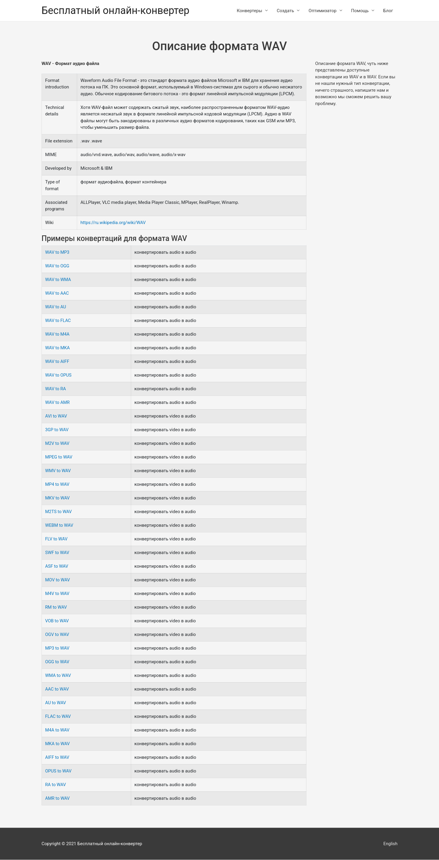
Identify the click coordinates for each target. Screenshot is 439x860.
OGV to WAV (57, 634)
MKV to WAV (57, 498)
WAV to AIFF (57, 361)
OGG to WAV (57, 662)
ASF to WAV (57, 566)
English (390, 843)
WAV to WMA (58, 280)
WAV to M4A (57, 334)
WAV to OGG (57, 266)
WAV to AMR (57, 402)
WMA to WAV (58, 675)
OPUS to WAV (58, 771)
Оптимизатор (322, 10)
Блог (388, 10)
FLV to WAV (56, 539)
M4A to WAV (57, 730)
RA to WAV (55, 785)
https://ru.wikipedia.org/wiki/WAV (113, 223)
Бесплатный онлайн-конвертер (117, 10)
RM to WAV (56, 607)
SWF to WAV (57, 553)
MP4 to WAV (57, 484)
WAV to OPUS (58, 375)
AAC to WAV (57, 689)
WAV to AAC (57, 293)
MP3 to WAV (57, 648)
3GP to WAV (57, 430)
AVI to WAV (56, 416)
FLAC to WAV (58, 716)
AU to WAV (55, 703)
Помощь (360, 10)
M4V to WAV (57, 593)
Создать (285, 10)
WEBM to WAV (59, 525)
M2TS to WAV (58, 512)
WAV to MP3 (57, 252)
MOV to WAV (57, 580)
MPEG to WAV (59, 457)
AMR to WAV (57, 798)
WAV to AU (55, 307)
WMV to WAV (58, 471)
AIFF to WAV (57, 757)
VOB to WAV (57, 621)
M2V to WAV (57, 443)
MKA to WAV (57, 744)
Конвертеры (249, 10)
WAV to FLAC (58, 320)
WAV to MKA (57, 348)
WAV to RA (55, 389)
